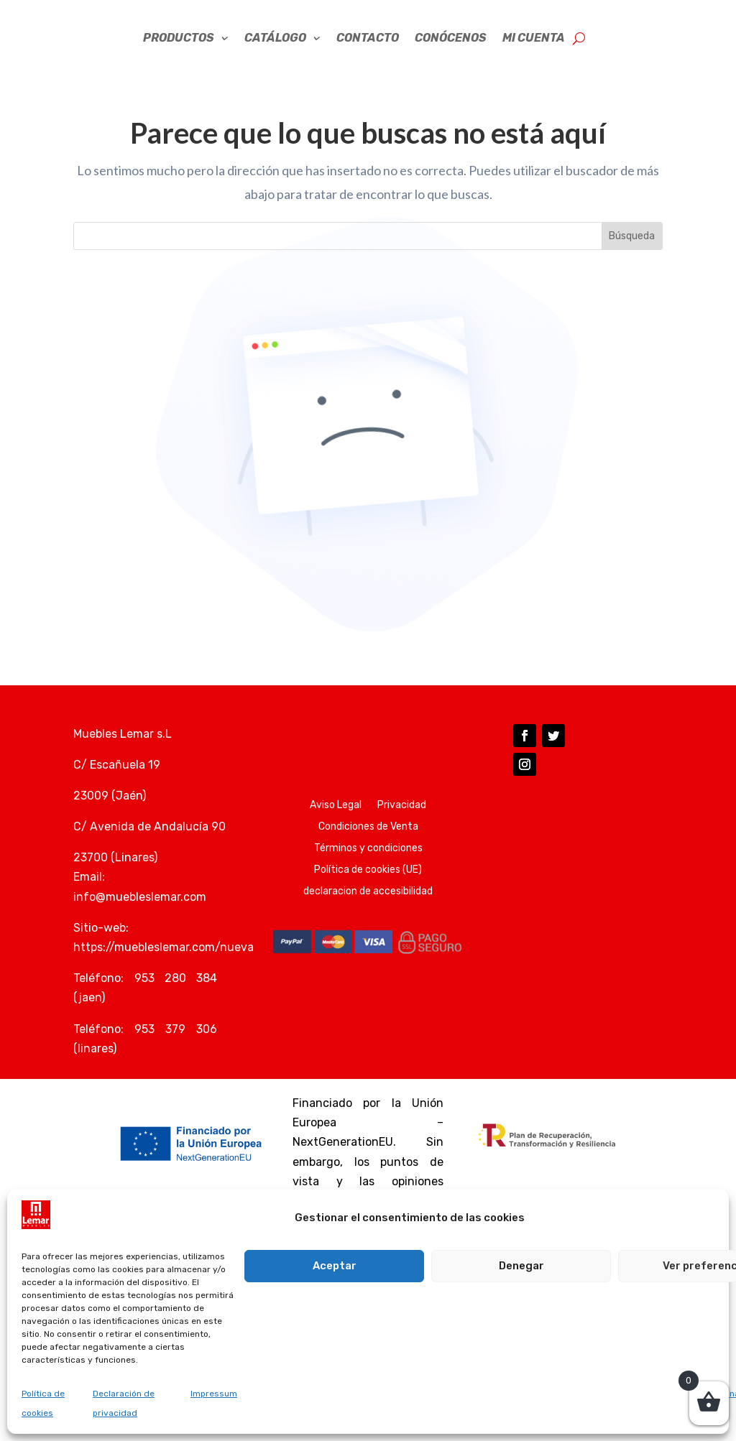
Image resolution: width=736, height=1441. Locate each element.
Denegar (521, 1265)
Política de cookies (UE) (368, 899)
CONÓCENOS (451, 67)
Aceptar (334, 1265)
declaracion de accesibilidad (368, 921)
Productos (178, 67)
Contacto (367, 67)
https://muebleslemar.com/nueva (163, 976)
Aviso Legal (336, 835)
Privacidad (401, 835)
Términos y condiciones (368, 878)
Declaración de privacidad (124, 1403)
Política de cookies (43, 1403)
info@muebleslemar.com (139, 926)
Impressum (213, 1394)
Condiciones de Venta (368, 856)
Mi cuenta (533, 67)
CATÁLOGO (275, 67)
